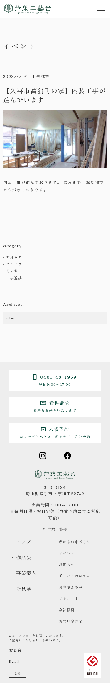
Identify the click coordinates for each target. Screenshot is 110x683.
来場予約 (55, 432)
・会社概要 (65, 609)
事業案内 (26, 573)
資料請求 (55, 406)
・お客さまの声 (69, 587)
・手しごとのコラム (73, 575)
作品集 (23, 557)
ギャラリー (16, 263)
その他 (12, 270)
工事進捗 (14, 277)
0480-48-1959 (55, 380)
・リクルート (67, 598)
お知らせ (14, 256)
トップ (23, 541)
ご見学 (23, 588)
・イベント (65, 553)
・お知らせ (65, 564)
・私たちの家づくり (73, 541)
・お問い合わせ (69, 620)
